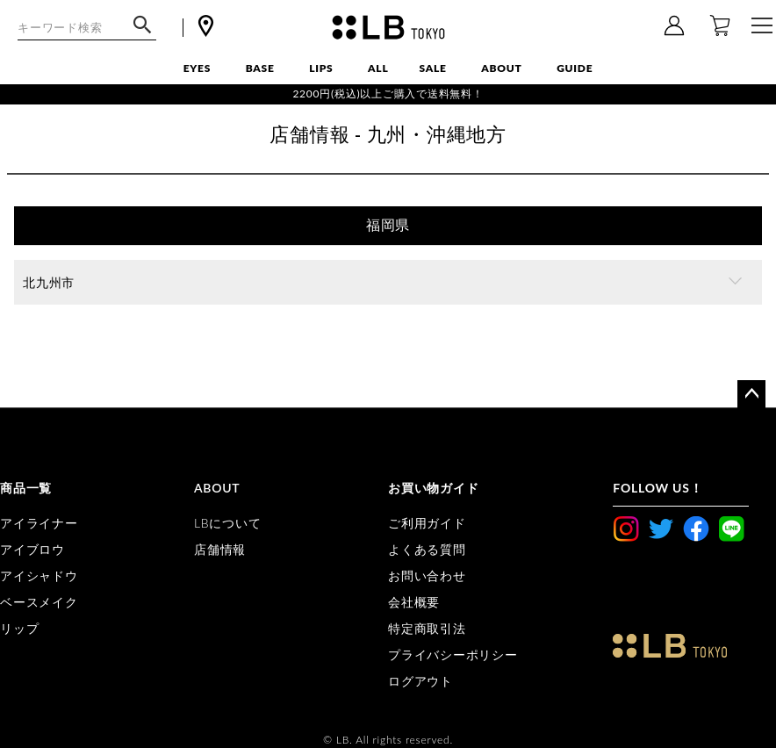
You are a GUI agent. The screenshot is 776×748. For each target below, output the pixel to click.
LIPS (321, 68)
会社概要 (414, 601)
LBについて (227, 522)
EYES (197, 68)
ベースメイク (39, 601)
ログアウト (420, 680)
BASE (260, 68)
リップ (19, 628)
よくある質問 (427, 549)
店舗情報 (220, 549)
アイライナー (39, 522)
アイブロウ (32, 549)
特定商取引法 (427, 628)
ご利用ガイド (427, 522)
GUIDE (575, 68)
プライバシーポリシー (453, 654)
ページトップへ (751, 394)
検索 (142, 33)
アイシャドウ (39, 575)
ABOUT (501, 68)
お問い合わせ (427, 575)
